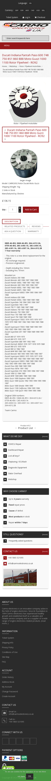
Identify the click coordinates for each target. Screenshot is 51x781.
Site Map (5, 657)
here (23, 776)
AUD (27, 10)
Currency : (9, 10)
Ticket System (8, 638)
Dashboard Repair (13, 450)
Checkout (40, 17)
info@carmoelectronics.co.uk (18, 563)
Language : (23, 3)
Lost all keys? (11, 456)
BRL (43, 10)
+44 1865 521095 (13, 558)
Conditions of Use (10, 652)
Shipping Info (7, 643)
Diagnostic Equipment (15, 468)
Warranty (33, 231)
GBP (16, 10)
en (30, 3)
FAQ (4, 662)
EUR (22, 10)
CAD (32, 10)
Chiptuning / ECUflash (15, 462)
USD (38, 10)
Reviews (36, 226)
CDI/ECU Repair (12, 444)
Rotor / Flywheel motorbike (30, 66)
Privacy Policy (7, 647)
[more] (44, 436)
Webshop (13, 66)
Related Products (14, 226)
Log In (26, 17)
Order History (8, 677)
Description (11, 221)
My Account (7, 687)
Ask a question (12, 231)
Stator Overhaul (12, 473)
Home (4, 66)
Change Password (10, 692)
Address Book (8, 682)
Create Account (8, 696)
